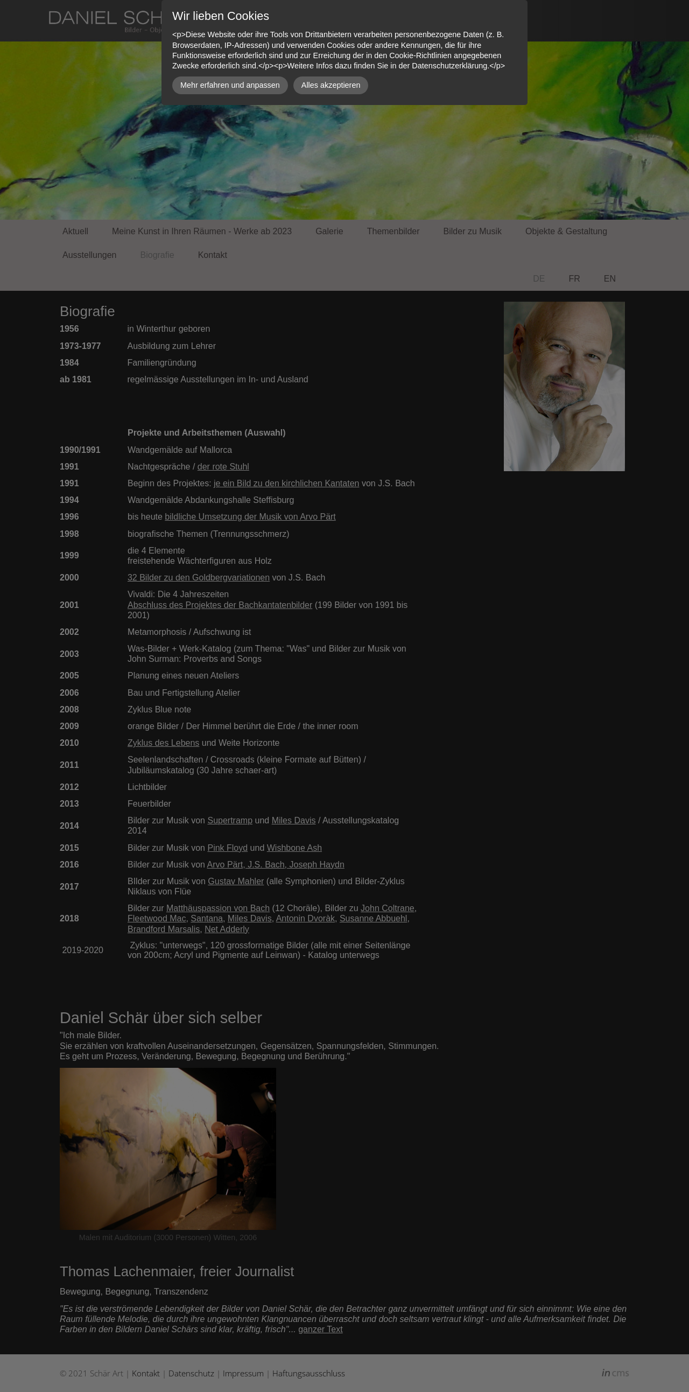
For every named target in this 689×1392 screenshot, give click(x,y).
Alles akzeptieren (331, 85)
